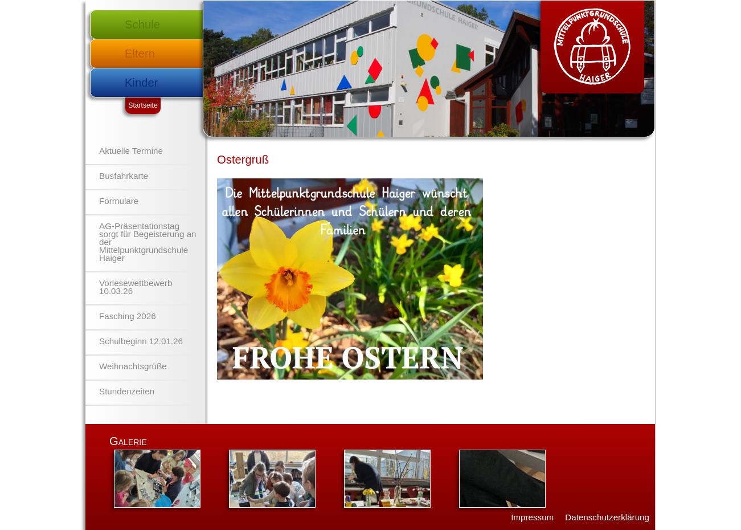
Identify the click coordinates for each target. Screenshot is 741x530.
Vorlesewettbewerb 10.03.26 (135, 287)
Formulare (118, 201)
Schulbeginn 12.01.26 (141, 341)
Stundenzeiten (126, 391)
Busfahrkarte (123, 176)
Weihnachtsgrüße (133, 366)
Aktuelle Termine (131, 151)
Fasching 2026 (127, 316)
